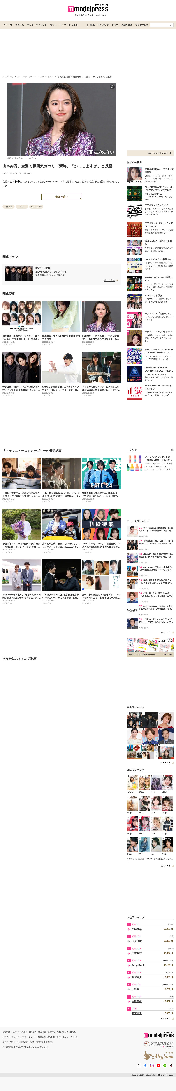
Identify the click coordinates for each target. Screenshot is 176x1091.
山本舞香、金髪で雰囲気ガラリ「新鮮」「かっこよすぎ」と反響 (57, 166)
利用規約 (32, 1032)
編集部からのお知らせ (66, 1032)
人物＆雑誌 (126, 25)
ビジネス (73, 25)
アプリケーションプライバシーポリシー (19, 1037)
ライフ (62, 25)
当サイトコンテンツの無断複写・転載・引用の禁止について (27, 1042)
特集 (92, 25)
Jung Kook (138, 965)
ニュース (7, 25)
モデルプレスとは (19, 1032)
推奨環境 (42, 1032)
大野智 (135, 989)
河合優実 (137, 941)
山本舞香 (15, 181)
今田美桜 (137, 1001)
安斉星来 (137, 1013)
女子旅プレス (141, 25)
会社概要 (6, 1032)
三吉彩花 (137, 953)
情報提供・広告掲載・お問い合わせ (53, 1037)
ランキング (103, 25)
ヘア (22, 207)
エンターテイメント (37, 25)
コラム (53, 25)
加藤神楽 (137, 929)
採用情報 (51, 1032)
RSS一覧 (74, 1037)
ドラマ (115, 25)
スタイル (19, 25)
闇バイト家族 (36, 207)
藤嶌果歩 (137, 977)
